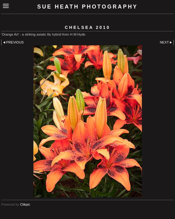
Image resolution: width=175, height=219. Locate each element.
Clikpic (25, 204)
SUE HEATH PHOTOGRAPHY (87, 7)
